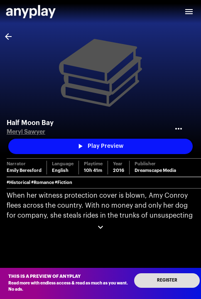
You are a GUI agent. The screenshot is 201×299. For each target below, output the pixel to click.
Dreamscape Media (155, 170)
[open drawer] (189, 12)
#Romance (42, 182)
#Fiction (63, 182)
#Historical (18, 182)
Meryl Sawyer (26, 132)
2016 (118, 170)
